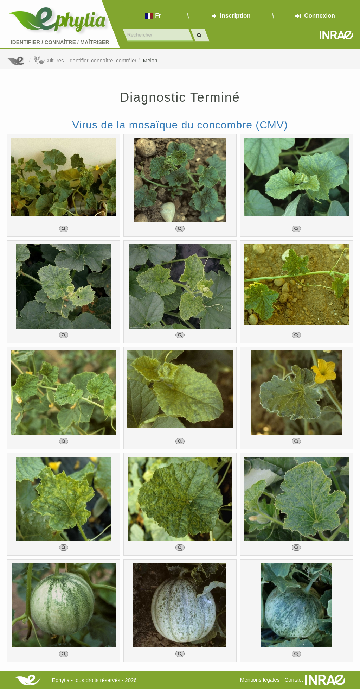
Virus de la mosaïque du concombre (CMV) (180, 125)
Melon (150, 60)
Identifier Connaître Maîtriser (60, 42)
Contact (293, 680)
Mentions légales (260, 680)
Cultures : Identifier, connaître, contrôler (85, 60)
